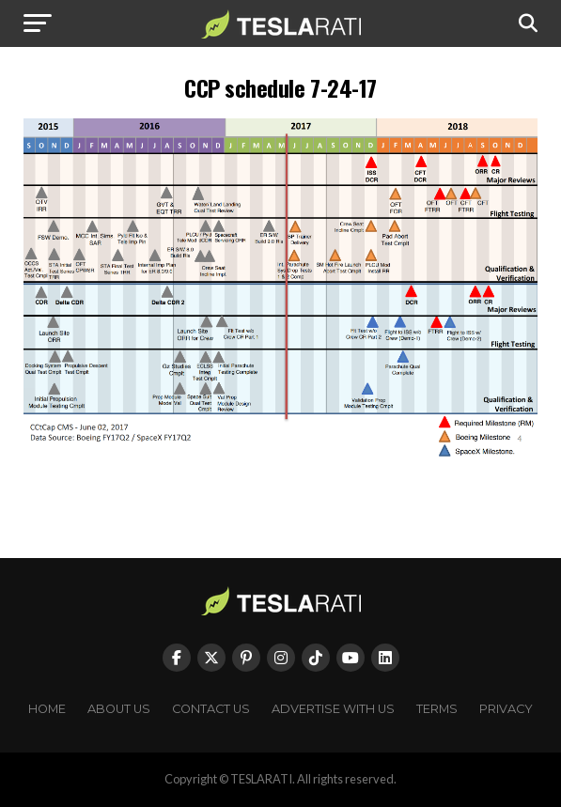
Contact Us (211, 709)
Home (47, 709)
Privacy (506, 709)
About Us (118, 709)
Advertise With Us (333, 709)
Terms (437, 709)
